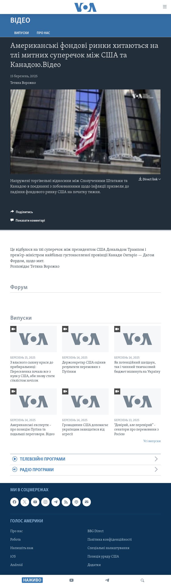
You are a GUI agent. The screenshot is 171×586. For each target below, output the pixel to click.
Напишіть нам (21, 548)
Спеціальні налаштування (108, 548)
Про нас (43, 33)
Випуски (21, 33)
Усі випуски (152, 441)
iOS (13, 556)
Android (16, 565)
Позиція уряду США (103, 556)
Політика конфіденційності (110, 540)
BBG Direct (96, 531)
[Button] (21, 213)
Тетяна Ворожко (23, 83)
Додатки (94, 565)
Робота (15, 540)
